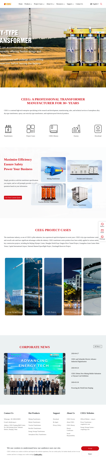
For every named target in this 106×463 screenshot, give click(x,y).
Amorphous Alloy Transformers (37, 434)
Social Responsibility (71, 434)
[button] (94, 4)
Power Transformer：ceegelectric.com (86, 423)
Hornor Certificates (70, 429)
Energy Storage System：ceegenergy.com (87, 428)
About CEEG (70, 422)
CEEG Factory (71, 419)
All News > (97, 346)
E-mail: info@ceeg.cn (10, 422)
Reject (90, 454)
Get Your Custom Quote (13, 197)
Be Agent (55, 422)
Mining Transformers (34, 419)
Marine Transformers (34, 422)
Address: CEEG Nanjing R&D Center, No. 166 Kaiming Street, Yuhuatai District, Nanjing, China (14, 427)
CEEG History (71, 425)
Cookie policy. (38, 454)
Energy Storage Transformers (37, 431)
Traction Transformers (35, 425)
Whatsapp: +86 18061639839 (12, 419)
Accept (90, 448)
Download (56, 419)
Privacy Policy (57, 425)
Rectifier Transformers (35, 428)
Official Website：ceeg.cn (87, 419)
